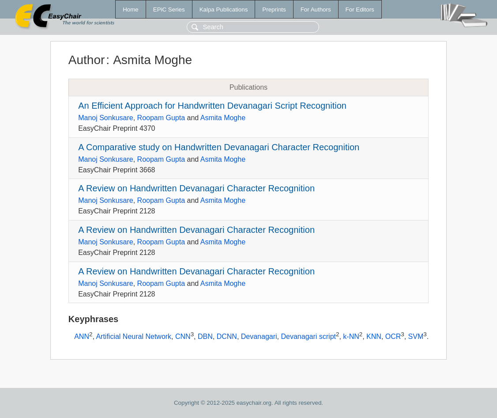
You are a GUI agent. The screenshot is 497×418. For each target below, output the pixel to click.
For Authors (316, 9)
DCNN (227, 337)
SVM (416, 337)
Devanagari (259, 337)
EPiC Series (169, 9)
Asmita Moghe (222, 118)
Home (131, 9)
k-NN (351, 337)
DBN (205, 337)
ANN (81, 337)
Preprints (274, 9)
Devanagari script (308, 337)
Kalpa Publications (224, 9)
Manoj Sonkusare (105, 118)
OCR (393, 337)
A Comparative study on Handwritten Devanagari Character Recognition (218, 147)
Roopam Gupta (161, 118)
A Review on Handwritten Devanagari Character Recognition (196, 188)
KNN (373, 337)
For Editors (360, 9)
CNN (183, 337)
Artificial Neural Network (133, 337)
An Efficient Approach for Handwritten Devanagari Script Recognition (212, 105)
